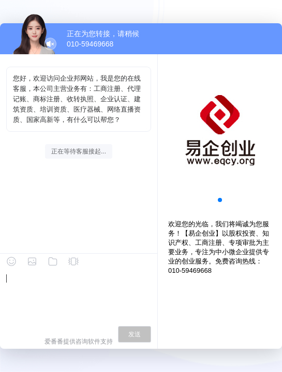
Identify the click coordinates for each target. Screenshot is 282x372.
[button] (220, 200)
